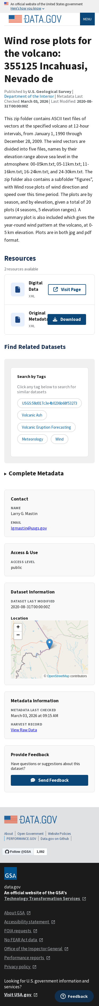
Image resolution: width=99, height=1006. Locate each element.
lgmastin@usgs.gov (29, 528)
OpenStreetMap (58, 676)
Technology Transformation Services (45, 898)
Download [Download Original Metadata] (67, 319)
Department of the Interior (29, 96)
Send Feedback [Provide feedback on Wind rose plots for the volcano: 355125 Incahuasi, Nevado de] (50, 780)
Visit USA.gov (21, 995)
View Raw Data (24, 729)
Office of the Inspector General (36, 949)
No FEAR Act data (23, 940)
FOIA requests (20, 931)
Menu (87, 19)
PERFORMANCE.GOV (21, 838)
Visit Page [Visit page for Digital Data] (67, 289)
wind (59, 439)
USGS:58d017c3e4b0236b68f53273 (49, 403)
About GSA (17, 913)
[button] (49, 644)
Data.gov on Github (55, 838)
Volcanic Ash (32, 415)
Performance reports (27, 958)
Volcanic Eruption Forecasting (46, 427)
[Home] (34, 19)
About (8, 833)
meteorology (32, 439)
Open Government (30, 833)
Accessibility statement (29, 922)
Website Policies (59, 833)
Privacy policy (20, 967)
